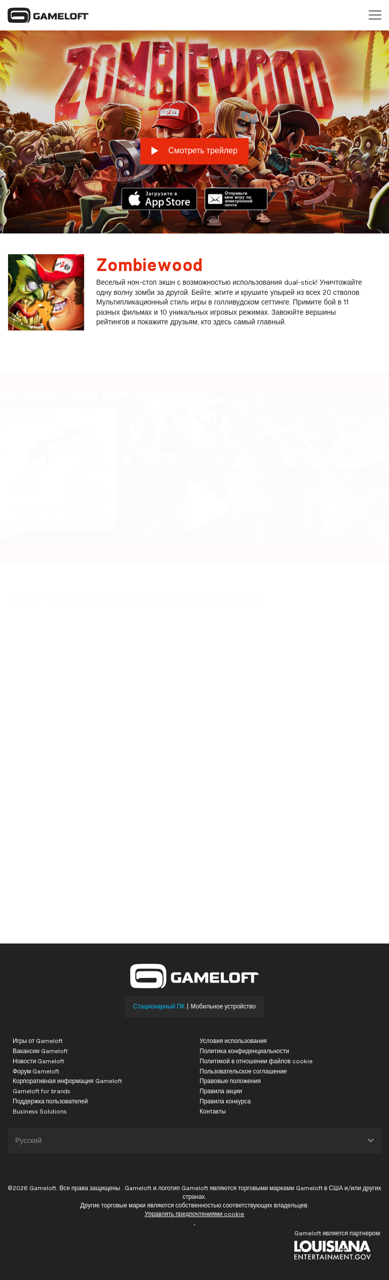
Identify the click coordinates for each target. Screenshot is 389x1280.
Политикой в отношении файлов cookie (256, 1061)
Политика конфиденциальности (244, 1051)
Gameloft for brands (41, 1091)
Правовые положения (230, 1081)
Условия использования (233, 1041)
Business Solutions (40, 1111)
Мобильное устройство (223, 1006)
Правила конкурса (225, 1101)
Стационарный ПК (159, 1006)
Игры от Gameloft (38, 1041)
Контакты (213, 1111)
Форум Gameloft (36, 1071)
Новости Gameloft (38, 1061)
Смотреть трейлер (194, 151)
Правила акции (221, 1091)
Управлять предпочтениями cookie (195, 1214)
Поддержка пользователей (50, 1101)
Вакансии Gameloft (40, 1051)
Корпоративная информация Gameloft (67, 1081)
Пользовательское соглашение (243, 1071)
